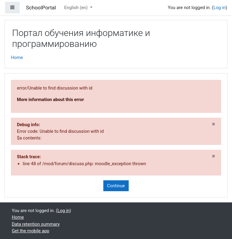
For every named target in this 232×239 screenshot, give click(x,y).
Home (17, 57)
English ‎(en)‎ (76, 7)
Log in (220, 7)
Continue (116, 185)
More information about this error (50, 99)
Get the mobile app (30, 231)
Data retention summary (36, 224)
